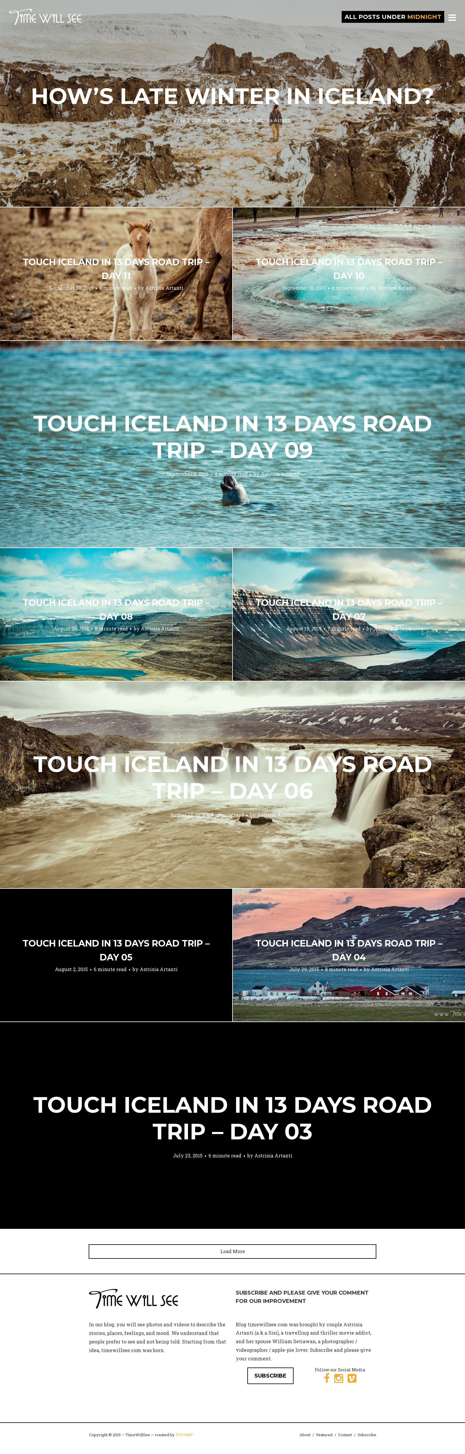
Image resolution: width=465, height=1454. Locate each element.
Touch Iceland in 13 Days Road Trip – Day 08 (116, 609)
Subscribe (367, 1434)
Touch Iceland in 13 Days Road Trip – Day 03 (232, 1118)
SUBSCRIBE (270, 1376)
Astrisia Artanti (273, 120)
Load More (232, 1251)
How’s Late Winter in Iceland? (232, 96)
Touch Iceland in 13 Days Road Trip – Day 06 (232, 777)
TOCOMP (184, 1434)
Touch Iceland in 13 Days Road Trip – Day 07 (348, 609)
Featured (324, 1434)
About (305, 1434)
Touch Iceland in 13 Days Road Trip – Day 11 (116, 269)
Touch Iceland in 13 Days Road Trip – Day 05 (116, 950)
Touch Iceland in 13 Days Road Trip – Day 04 (348, 950)
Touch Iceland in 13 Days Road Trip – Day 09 (232, 436)
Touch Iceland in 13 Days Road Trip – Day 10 (348, 269)
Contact (345, 1434)
